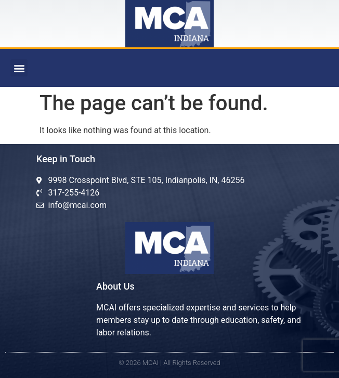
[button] (19, 67)
